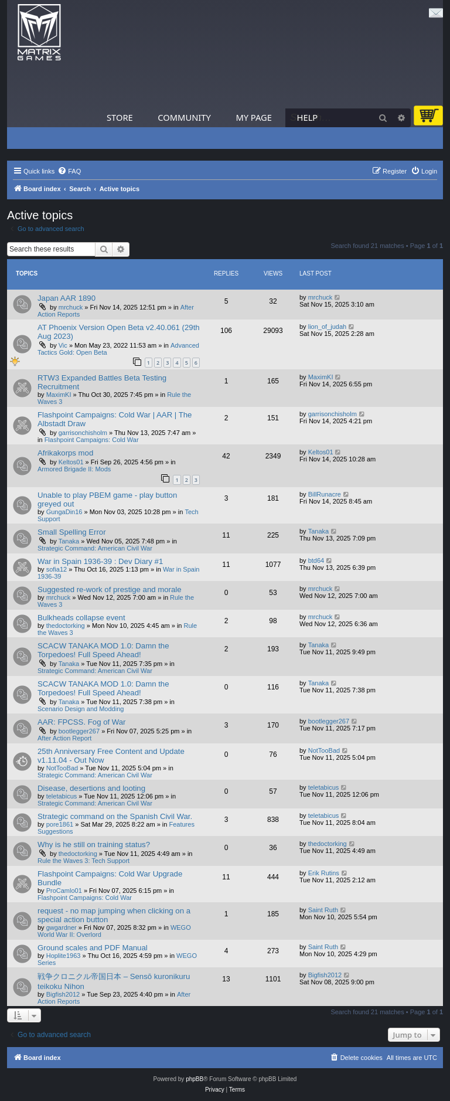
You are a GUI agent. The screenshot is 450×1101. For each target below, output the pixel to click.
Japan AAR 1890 (67, 298)
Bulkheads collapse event (81, 617)
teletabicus (61, 796)
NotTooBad (62, 768)
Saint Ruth (323, 909)
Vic (63, 345)
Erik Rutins (323, 872)
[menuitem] (69, 171)
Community (184, 117)
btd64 (316, 560)
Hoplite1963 (63, 955)
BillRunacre (324, 494)
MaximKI (58, 394)
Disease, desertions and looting (91, 788)
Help (307, 117)
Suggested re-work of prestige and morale (110, 589)
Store (120, 117)
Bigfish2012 (63, 994)
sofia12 (56, 569)
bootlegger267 (79, 731)
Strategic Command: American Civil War (95, 548)
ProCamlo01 (64, 890)
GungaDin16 (64, 511)
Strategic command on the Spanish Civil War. (115, 816)
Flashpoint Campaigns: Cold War (92, 439)
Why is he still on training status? (94, 844)
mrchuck (71, 307)
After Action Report (64, 738)
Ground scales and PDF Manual (93, 947)
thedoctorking (65, 625)
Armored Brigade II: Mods (74, 469)
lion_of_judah (327, 326)
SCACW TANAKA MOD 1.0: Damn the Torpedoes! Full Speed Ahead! (103, 650)
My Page (254, 117)
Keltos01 (71, 461)
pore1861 (60, 824)
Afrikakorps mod (65, 452)
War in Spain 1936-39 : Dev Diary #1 (100, 561)
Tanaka (69, 541)
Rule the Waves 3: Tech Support (83, 860)
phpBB (194, 1079)
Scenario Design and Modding (81, 708)
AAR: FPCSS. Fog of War (81, 722)
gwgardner (61, 927)
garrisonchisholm (83, 432)
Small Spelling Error (72, 532)
